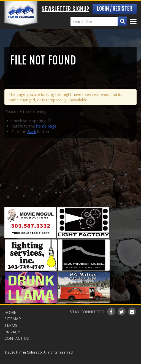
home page (46, 126)
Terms (10, 325)
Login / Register (114, 8)
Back (31, 131)
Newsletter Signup (65, 9)
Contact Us (16, 338)
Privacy (12, 332)
